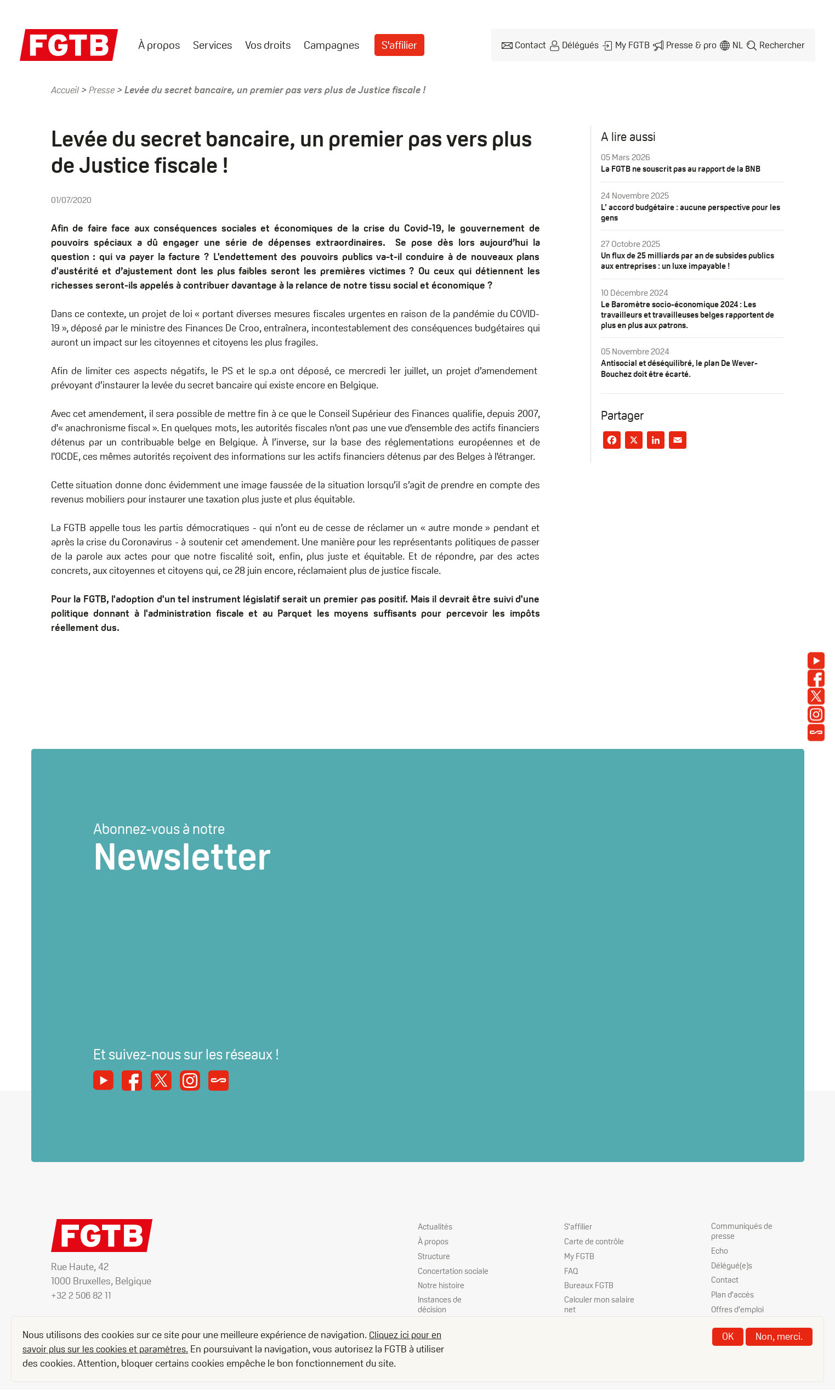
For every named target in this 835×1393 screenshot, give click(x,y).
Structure (434, 1256)
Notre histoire (442, 1296)
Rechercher (782, 44)
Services (212, 44)
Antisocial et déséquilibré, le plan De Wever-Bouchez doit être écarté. (683, 367)
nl (736, 44)
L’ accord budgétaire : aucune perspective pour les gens (689, 211)
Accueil (66, 88)
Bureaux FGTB (589, 1286)
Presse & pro (689, 44)
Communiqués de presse (743, 1232)
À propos (159, 44)
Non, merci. (779, 1336)
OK (728, 1336)
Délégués (577, 44)
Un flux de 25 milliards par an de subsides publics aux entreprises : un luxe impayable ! (684, 259)
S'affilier (400, 44)
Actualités (436, 1226)
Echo (720, 1252)
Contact (526, 44)
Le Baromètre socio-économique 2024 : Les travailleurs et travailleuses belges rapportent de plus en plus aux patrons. (687, 313)
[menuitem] (159, 45)
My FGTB (630, 44)
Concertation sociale (441, 1277)
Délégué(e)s (733, 1267)
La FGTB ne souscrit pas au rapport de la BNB (686, 167)
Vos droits (268, 44)
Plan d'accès (734, 1296)
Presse (104, 88)
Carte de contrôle (595, 1241)
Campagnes (331, 44)
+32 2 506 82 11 (82, 1295)
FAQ (571, 1271)
